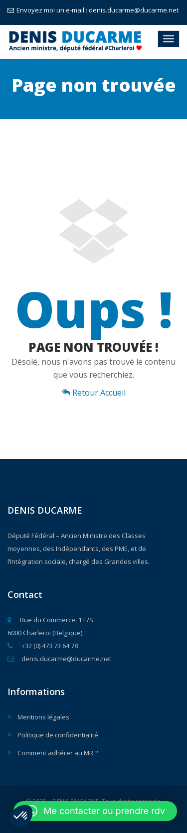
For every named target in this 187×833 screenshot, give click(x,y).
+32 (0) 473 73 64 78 (42, 645)
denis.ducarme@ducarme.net (59, 658)
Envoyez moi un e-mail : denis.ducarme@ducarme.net (93, 9)
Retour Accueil (94, 392)
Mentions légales (43, 716)
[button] (21, 816)
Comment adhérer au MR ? (57, 752)
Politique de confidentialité (57, 734)
